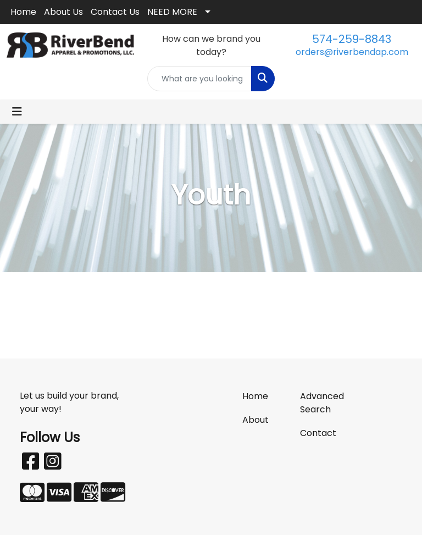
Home (23, 11)
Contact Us (115, 11)
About (255, 419)
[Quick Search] (199, 78)
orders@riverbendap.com (352, 52)
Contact (318, 433)
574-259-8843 (351, 39)
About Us (63, 11)
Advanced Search (322, 403)
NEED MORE (172, 11)
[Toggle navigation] (17, 111)
